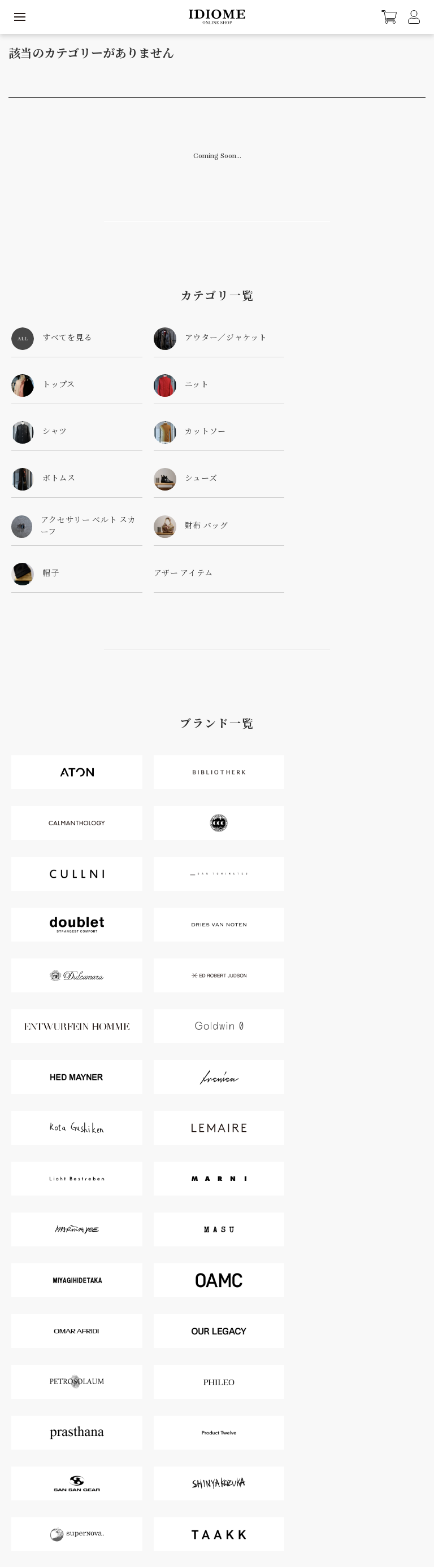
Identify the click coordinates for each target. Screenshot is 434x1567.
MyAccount (21, 1463)
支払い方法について (88, 1517)
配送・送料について (147, 1517)
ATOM (384, 1517)
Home (48, 1517)
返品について (198, 1517)
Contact (17, 1486)
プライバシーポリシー (326, 1517)
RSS (369, 1517)
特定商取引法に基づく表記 (256, 1517)
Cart (229, 1463)
